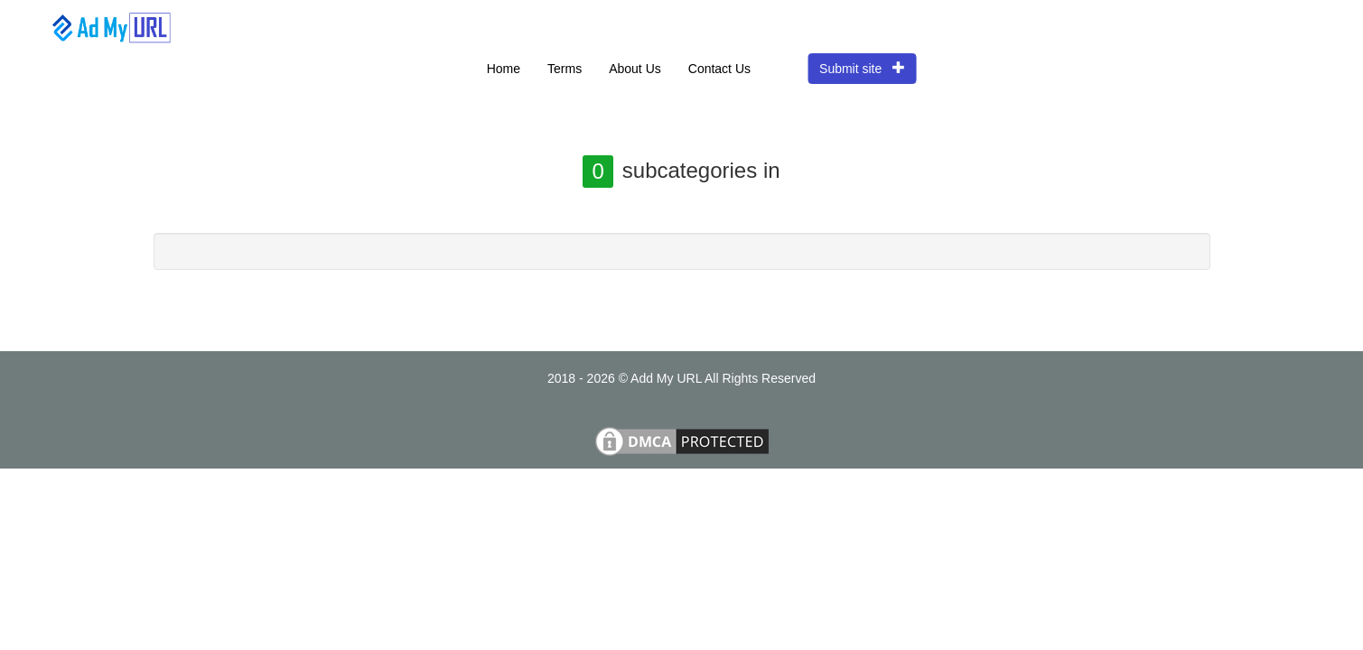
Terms (564, 68)
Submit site (862, 68)
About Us (635, 68)
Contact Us (719, 68)
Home (503, 68)
